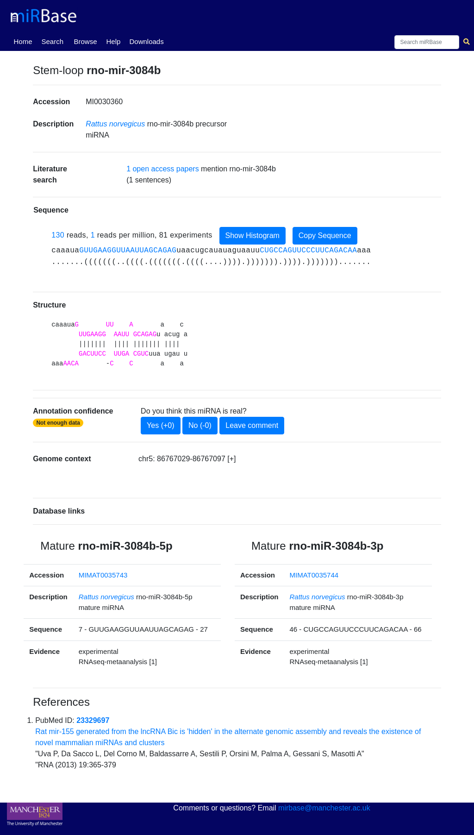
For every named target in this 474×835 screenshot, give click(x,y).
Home (24, 40)
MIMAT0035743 (103, 575)
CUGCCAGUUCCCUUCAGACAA (308, 250)
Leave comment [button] (251, 425)
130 (57, 235)
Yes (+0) (160, 425)
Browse (85, 41)
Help (113, 41)
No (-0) (200, 425)
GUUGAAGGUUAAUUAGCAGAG (127, 250)
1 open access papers (162, 169)
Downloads (146, 41)
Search (52, 41)
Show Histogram (252, 235)
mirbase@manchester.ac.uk (324, 808)
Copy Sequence (325, 235)
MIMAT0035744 (314, 575)
